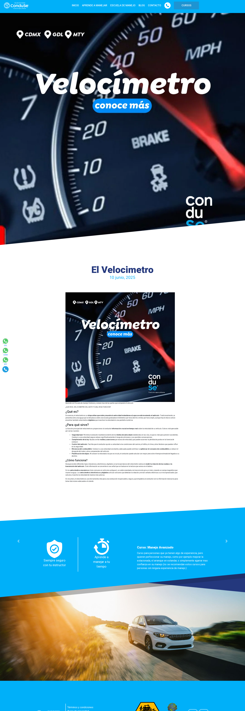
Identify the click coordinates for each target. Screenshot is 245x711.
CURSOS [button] (186, 5)
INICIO (75, 5)
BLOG (142, 5)
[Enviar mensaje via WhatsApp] (5, 343)
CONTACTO (154, 5)
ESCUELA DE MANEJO (122, 5)
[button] (18, 541)
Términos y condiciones (80, 707)
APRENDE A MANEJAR (94, 5)
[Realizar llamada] (5, 369)
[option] (122, 554)
